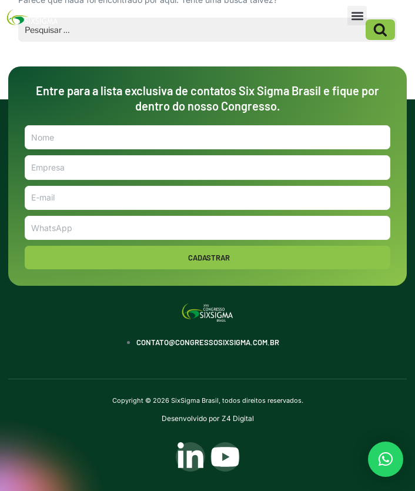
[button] (357, 15)
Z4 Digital (238, 418)
